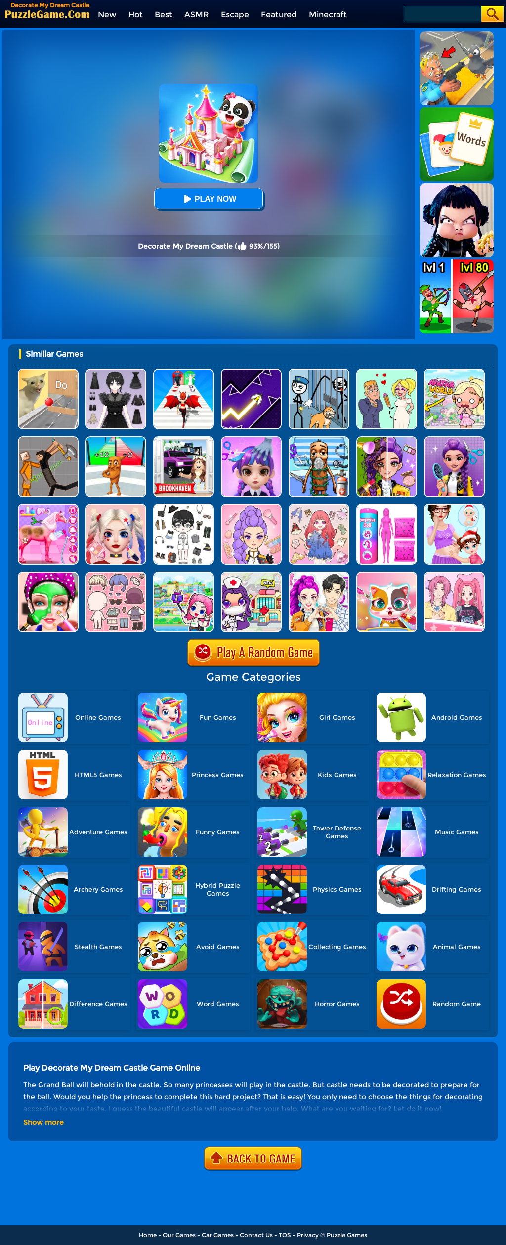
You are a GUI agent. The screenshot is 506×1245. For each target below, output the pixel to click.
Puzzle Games (347, 1235)
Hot (135, 14)
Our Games (179, 1235)
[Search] (442, 14)
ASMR (196, 14)
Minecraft (328, 14)
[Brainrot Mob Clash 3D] (115, 440)
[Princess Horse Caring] (48, 507)
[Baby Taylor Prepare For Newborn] (454, 507)
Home (148, 1235)
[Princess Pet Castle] (386, 575)
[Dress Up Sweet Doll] (319, 507)
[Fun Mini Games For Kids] (319, 440)
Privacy (308, 1235)
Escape (235, 14)
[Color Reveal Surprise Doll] (386, 507)
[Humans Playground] (48, 440)
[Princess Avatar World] (454, 372)
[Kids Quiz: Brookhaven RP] (183, 440)
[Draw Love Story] (386, 372)
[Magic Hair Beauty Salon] (454, 440)
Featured (279, 14)
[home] (47, 14)
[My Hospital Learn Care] (251, 575)
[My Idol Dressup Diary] (183, 507)
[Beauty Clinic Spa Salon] (48, 575)
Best (163, 14)
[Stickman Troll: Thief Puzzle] (319, 372)
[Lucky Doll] (115, 575)
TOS (285, 1235)
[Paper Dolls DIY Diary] (454, 575)
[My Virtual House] (183, 575)
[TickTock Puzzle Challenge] (48, 372)
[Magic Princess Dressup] (115, 372)
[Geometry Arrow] (251, 372)
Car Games (218, 1235)
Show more (43, 1122)
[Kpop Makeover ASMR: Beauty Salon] (251, 507)
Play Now (208, 199)
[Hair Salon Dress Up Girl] (251, 440)
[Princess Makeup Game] (115, 507)
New (107, 14)
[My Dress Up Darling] (319, 575)
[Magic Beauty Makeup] (386, 440)
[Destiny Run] (183, 372)
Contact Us (256, 1235)
